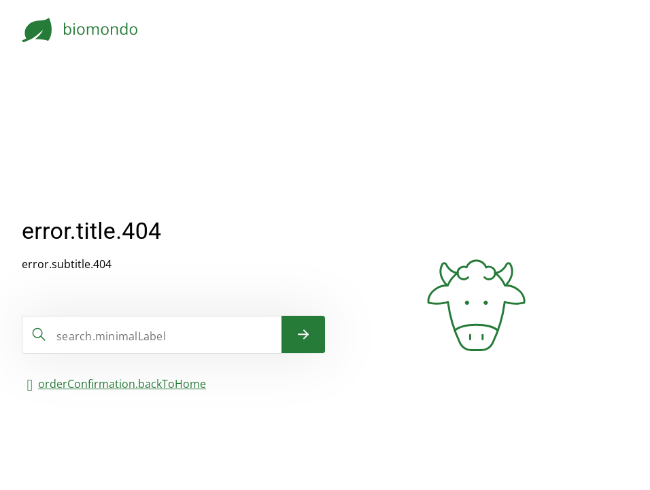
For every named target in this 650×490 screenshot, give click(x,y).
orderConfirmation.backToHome (122, 383)
